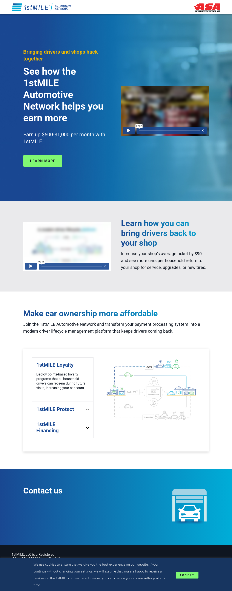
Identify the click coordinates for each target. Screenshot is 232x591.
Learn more (42, 161)
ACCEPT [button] (187, 575)
